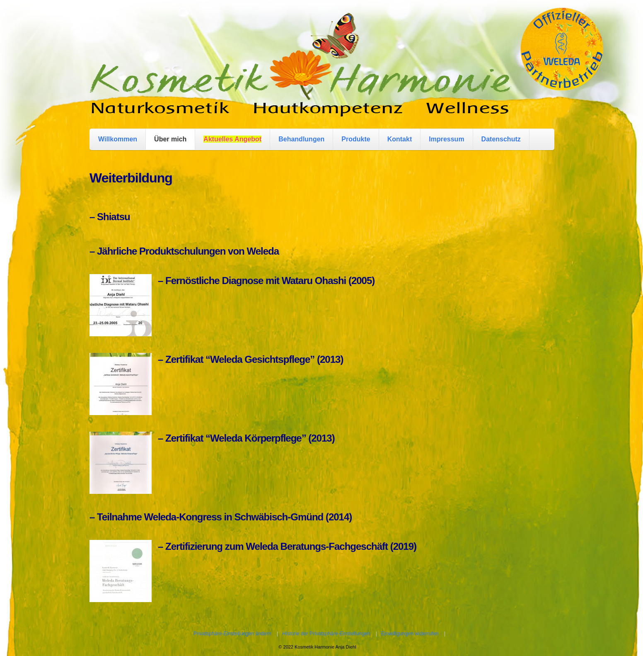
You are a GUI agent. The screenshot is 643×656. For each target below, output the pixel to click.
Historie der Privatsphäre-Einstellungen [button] (326, 634)
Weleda (263, 251)
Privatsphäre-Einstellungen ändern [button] (232, 634)
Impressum (446, 139)
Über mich (170, 139)
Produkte (355, 139)
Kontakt (399, 139)
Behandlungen (301, 139)
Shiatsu (113, 216)
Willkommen (117, 139)
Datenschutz (501, 139)
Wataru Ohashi (314, 280)
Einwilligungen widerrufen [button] (410, 634)
